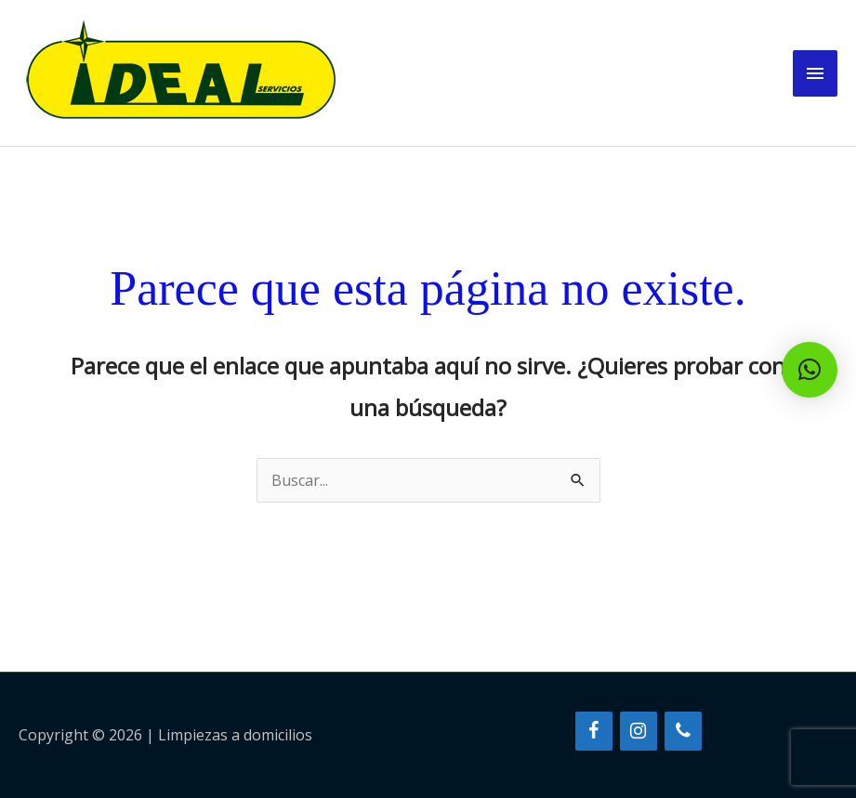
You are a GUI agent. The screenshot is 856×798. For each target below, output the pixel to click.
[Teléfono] (683, 731)
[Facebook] (593, 731)
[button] (809, 370)
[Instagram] (638, 731)
